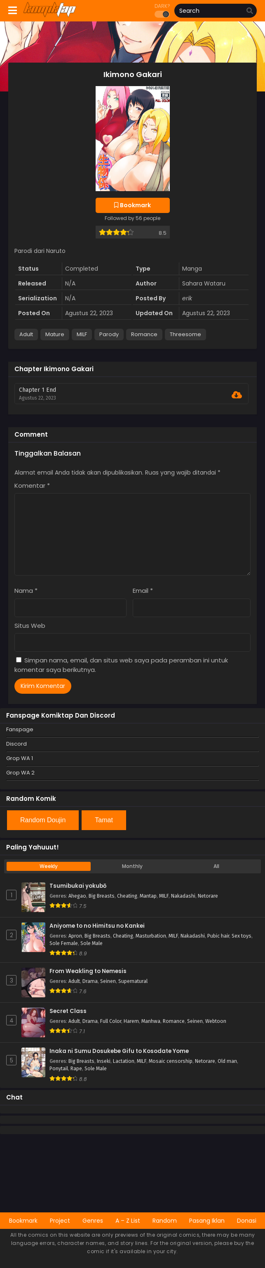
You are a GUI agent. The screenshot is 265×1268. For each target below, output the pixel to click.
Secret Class (68, 1011)
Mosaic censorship (170, 1061)
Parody (109, 334)
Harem (131, 1021)
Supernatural (133, 981)
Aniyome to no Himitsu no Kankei (97, 926)
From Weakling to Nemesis (88, 971)
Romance (144, 334)
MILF (82, 334)
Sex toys (241, 936)
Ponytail (58, 1068)
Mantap (148, 896)
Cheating (127, 896)
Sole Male (91, 943)
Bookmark (23, 1221)
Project (60, 1221)
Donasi (246, 1221)
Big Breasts (102, 896)
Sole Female (63, 943)
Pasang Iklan (207, 1221)
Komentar (32, 485)
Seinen (108, 981)
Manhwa (150, 1021)
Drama (90, 981)
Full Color (110, 1021)
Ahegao (77, 896)
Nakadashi (183, 896)
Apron (75, 936)
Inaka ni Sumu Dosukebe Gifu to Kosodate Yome (119, 1051)
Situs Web (29, 625)
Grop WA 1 (19, 758)
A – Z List (127, 1221)
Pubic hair (218, 936)
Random (164, 1221)
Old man (227, 1061)
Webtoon (215, 1021)
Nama (26, 590)
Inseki (103, 1061)
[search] (250, 11)
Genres (92, 1221)
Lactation (123, 1061)
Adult (26, 334)
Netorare (208, 896)
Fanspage (19, 729)
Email (143, 590)
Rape (76, 1068)
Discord (16, 744)
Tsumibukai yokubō (77, 886)
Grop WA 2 (20, 773)
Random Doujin (43, 819)
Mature (54, 334)
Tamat (104, 819)
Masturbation (151, 936)
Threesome (185, 334)
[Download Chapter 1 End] (237, 395)
